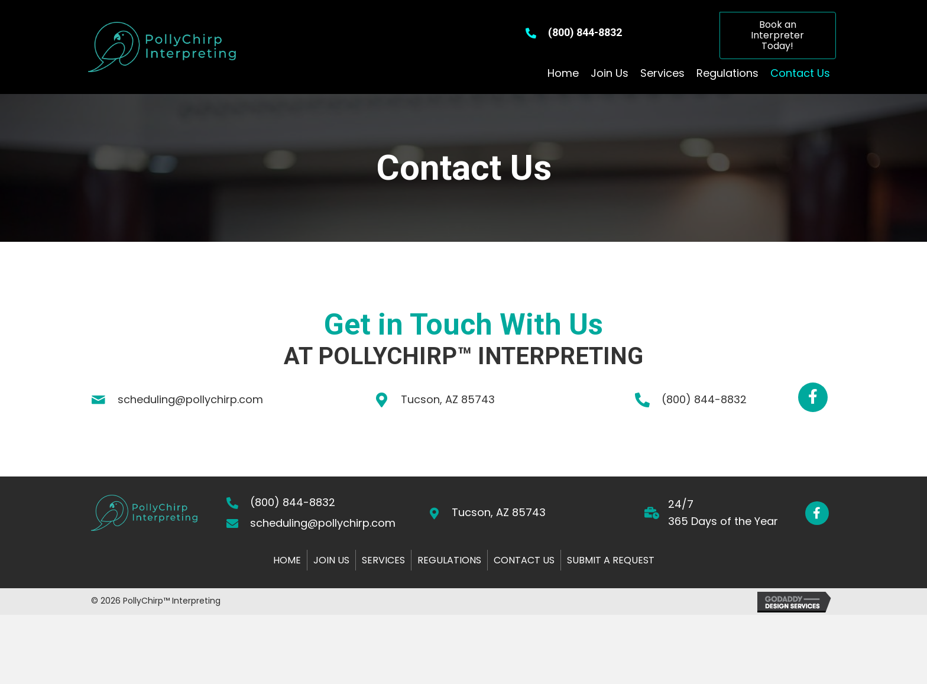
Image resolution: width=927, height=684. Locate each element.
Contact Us (524, 560)
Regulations (449, 560)
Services (383, 560)
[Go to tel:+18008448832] (704, 400)
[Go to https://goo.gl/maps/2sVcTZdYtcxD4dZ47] (492, 400)
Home (287, 560)
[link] (563, 73)
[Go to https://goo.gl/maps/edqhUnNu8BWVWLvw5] (524, 512)
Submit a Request (610, 560)
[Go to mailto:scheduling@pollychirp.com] (190, 400)
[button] (777, 35)
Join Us (331, 560)
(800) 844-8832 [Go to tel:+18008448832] (585, 32)
